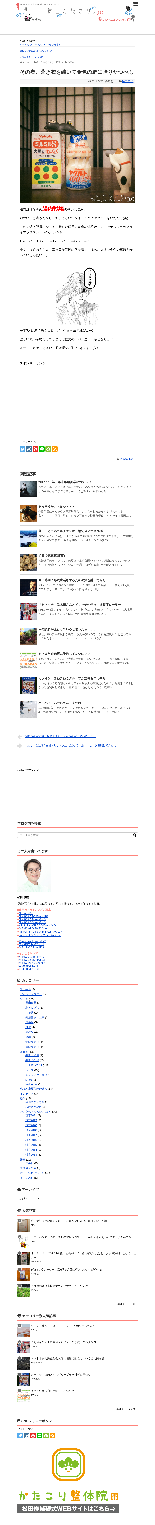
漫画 (22, 1159)
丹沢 (28, 1027)
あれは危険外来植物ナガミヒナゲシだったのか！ (61, 1285)
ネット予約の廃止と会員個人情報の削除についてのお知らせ (67, 1358)
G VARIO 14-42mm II (31, 944)
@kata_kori (126, 458)
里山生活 (25, 989)
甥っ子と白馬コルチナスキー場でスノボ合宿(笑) (71, 531)
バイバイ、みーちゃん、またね (59, 703)
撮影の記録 (32, 1060)
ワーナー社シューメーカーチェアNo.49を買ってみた (63, 1325)
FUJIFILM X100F (29, 968)
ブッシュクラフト (31, 994)
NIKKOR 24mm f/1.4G (32, 919)
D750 (28, 1079)
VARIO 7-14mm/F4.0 (31, 956)
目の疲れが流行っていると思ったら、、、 (67, 629)
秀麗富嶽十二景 (34, 1017)
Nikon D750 (26, 913)
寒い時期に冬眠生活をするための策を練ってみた (72, 580)
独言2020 (31, 1125)
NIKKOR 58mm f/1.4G (32, 922)
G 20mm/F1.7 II (28, 965)
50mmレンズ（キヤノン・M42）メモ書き (40, 44)
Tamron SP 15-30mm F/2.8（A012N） (42, 931)
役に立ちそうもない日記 (35, 1111)
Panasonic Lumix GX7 (32, 941)
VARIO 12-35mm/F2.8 (32, 959)
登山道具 (30, 1002)
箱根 (28, 1037)
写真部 (24, 1051)
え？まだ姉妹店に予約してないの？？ (64, 653)
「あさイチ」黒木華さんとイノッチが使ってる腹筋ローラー (79, 604)
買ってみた (27, 1177)
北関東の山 (32, 1042)
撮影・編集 (32, 1055)
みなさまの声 (33, 1107)
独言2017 (128, 81)
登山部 (24, 999)
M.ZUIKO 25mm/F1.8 (32, 947)
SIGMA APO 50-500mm (33, 928)
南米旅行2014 (33, 1065)
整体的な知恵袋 (34, 1102)
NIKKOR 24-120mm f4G (33, 916)
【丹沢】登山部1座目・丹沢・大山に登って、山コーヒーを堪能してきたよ (66, 746)
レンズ (29, 1070)
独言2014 (31, 1149)
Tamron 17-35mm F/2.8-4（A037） (40, 935)
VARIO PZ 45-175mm (32, 962)
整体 (22, 1098)
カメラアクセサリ (36, 1075)
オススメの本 (28, 1168)
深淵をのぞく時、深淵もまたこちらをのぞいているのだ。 (56, 736)
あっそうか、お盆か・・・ (56, 506)
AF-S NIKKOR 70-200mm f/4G (37, 925)
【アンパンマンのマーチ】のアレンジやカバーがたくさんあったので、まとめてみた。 (84, 1237)
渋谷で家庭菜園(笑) (51, 555)
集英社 (29, 1163)
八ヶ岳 (29, 1012)
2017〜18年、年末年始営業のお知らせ (64, 482)
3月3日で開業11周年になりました (36, 51)
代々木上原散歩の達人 (33, 1088)
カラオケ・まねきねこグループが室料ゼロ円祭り (72, 678)
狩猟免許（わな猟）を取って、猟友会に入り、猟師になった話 (69, 1220)
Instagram (31, 1084)
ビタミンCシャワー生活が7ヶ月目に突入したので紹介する (66, 1269)
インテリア (27, 1093)
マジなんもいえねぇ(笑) (31, 57)
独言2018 (31, 1130)
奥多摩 (29, 1022)
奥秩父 (29, 1032)
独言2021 (31, 1115)
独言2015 (31, 1144)
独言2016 (31, 1140)
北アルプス (32, 1007)
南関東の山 (32, 1046)
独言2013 (31, 1154)
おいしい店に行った (32, 1173)
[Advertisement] (47, 374)
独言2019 (31, 1120)
